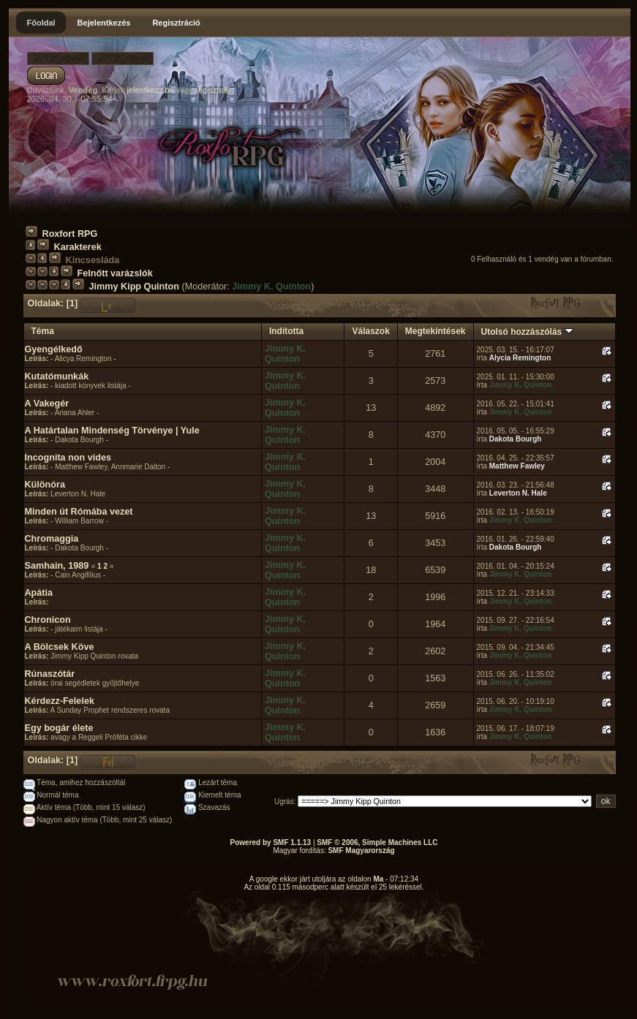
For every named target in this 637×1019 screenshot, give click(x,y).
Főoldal (41, 22)
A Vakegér (47, 403)
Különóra (45, 485)
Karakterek (78, 247)
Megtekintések (435, 331)
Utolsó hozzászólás (527, 332)
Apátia (39, 593)
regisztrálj (212, 90)
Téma (42, 331)
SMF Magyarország (361, 850)
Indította (286, 331)
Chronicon (48, 620)
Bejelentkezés (104, 22)
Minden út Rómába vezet (79, 512)
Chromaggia (52, 539)
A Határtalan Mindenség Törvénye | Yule (112, 430)
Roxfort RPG (70, 234)
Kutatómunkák (57, 376)
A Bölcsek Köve (59, 647)
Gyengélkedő (54, 349)
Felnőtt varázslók (115, 273)
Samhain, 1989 (57, 566)
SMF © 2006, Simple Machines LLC (377, 842)
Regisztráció (176, 22)
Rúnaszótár (50, 674)
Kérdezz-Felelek (59, 701)
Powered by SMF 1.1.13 (271, 842)
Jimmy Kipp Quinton (134, 286)
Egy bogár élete (59, 728)
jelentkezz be (150, 90)
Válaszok (370, 331)
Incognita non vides (68, 457)
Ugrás (284, 802)
